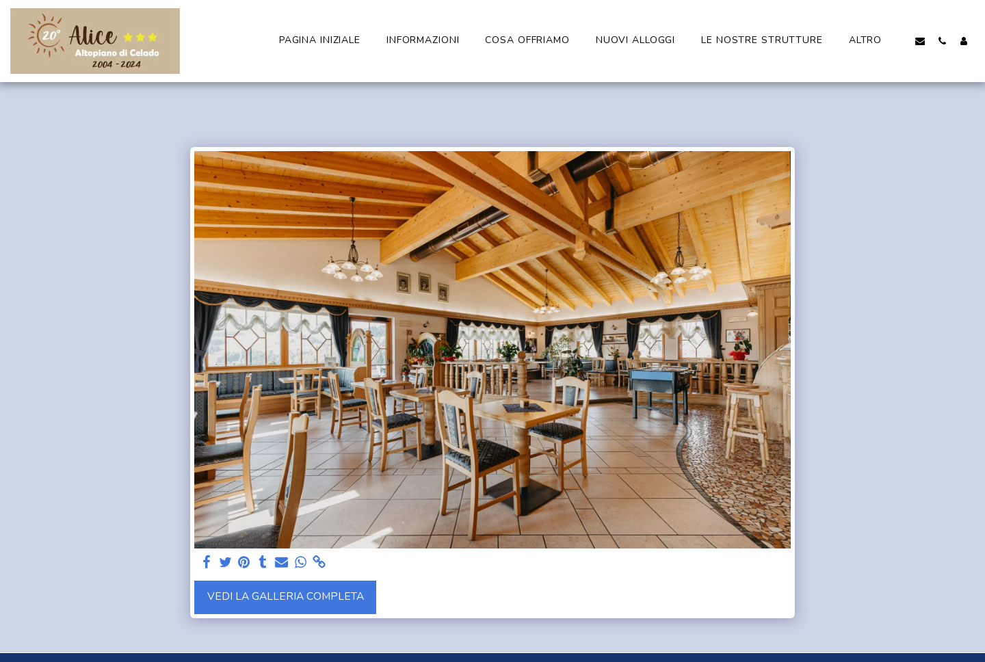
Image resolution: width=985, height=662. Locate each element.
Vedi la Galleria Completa (285, 596)
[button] (920, 41)
